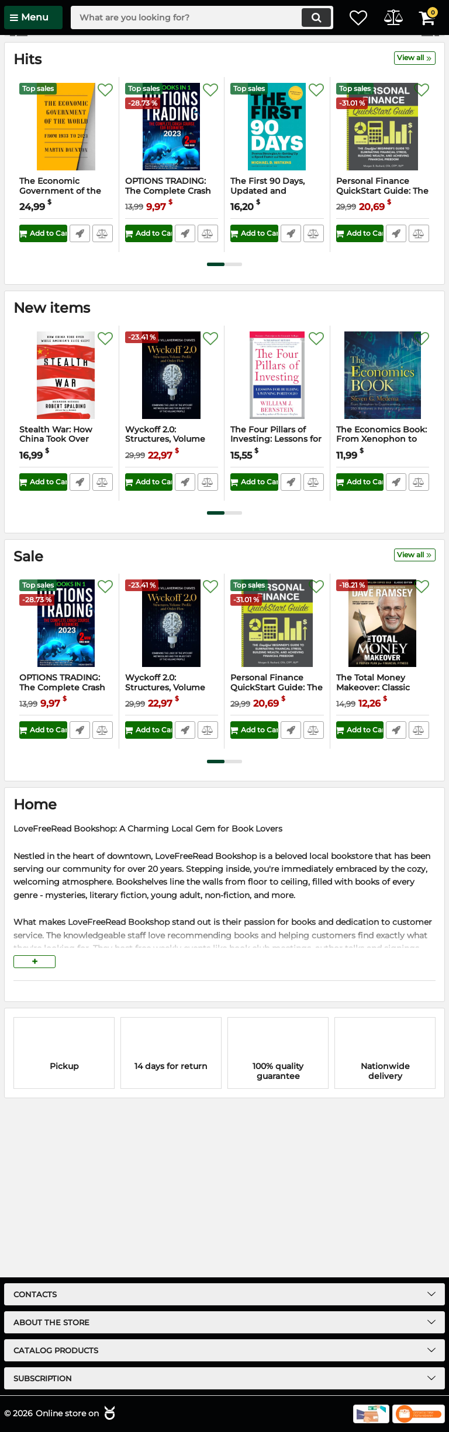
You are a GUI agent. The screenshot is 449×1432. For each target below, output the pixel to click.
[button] (430, 117)
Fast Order (79, 398)
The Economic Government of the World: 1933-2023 (60, 356)
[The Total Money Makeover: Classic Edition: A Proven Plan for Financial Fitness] (383, 788)
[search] (192, 17)
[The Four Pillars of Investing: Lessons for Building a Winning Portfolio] (277, 540)
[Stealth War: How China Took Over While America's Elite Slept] (66, 540)
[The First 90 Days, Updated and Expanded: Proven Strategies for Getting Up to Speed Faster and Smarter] (277, 291)
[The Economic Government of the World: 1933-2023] (66, 291)
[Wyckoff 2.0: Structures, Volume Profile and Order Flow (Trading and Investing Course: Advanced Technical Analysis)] (172, 540)
